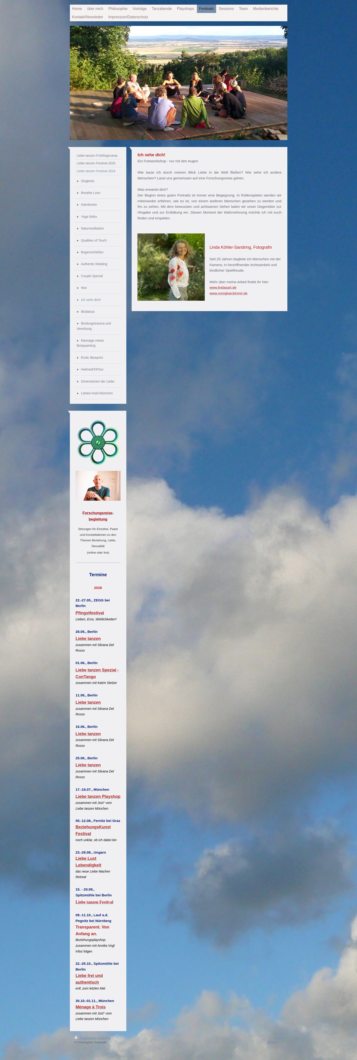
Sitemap (105, 1037)
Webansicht (275, 1041)
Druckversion (86, 1037)
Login (278, 1037)
